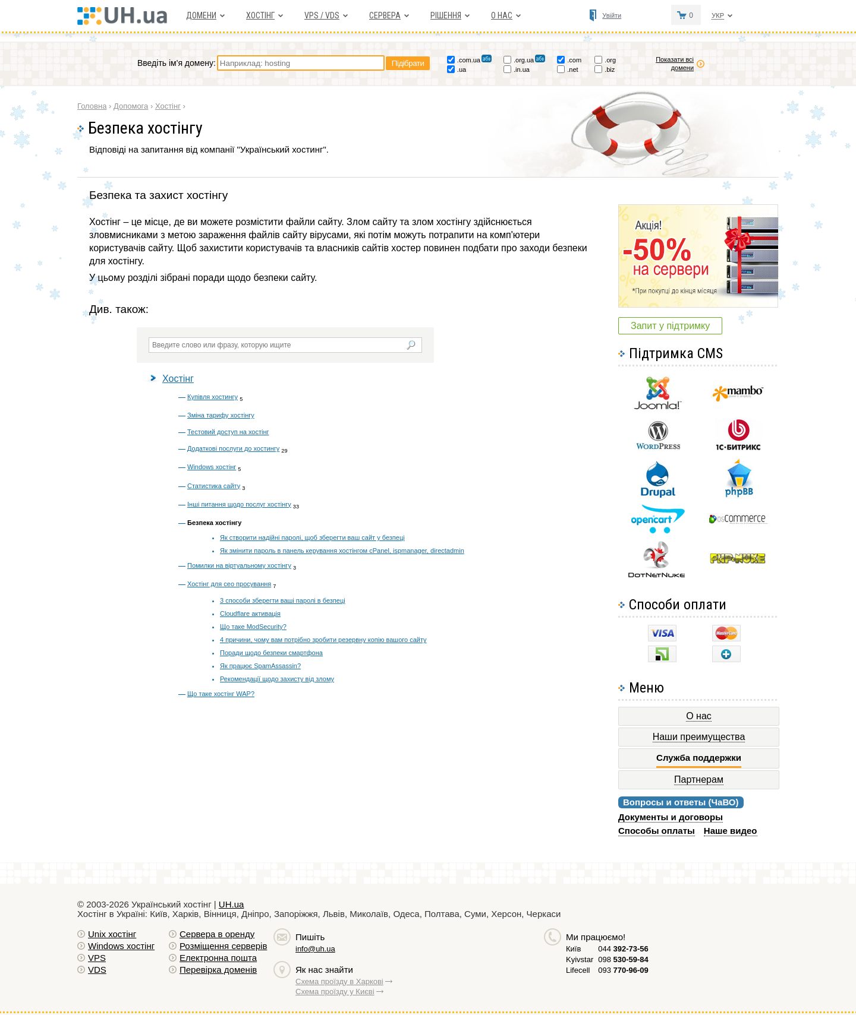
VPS (97, 958)
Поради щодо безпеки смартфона (271, 652)
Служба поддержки (698, 758)
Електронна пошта (218, 958)
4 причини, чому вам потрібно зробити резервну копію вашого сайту (323, 639)
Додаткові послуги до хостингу (233, 448)
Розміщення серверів (223, 946)
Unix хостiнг (112, 934)
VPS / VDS (321, 15)
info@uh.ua (315, 948)
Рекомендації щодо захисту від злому (277, 678)
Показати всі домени (675, 63)
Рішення (445, 15)
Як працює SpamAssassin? (260, 665)
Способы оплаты (656, 831)
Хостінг (178, 379)
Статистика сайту (213, 485)
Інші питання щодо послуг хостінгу (239, 504)
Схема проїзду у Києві (334, 991)
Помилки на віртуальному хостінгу (239, 565)
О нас (501, 15)
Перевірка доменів (218, 970)
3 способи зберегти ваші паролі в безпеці (282, 600)
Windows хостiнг (121, 946)
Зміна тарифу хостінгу (220, 415)
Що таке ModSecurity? (253, 626)
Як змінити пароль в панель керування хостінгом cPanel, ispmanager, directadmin (342, 550)
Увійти (611, 15)
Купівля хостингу (212, 396)
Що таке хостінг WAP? (220, 693)
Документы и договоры (670, 817)
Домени (201, 15)
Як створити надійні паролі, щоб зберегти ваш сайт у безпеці (312, 537)
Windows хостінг (211, 466)
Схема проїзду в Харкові (339, 981)
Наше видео (730, 831)
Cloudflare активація (250, 613)
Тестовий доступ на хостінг (228, 431)
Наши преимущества (699, 737)
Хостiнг (260, 15)
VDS (97, 970)
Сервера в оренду (217, 934)
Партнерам (698, 779)
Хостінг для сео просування (229, 583)
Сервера (385, 15)
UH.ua (231, 904)
